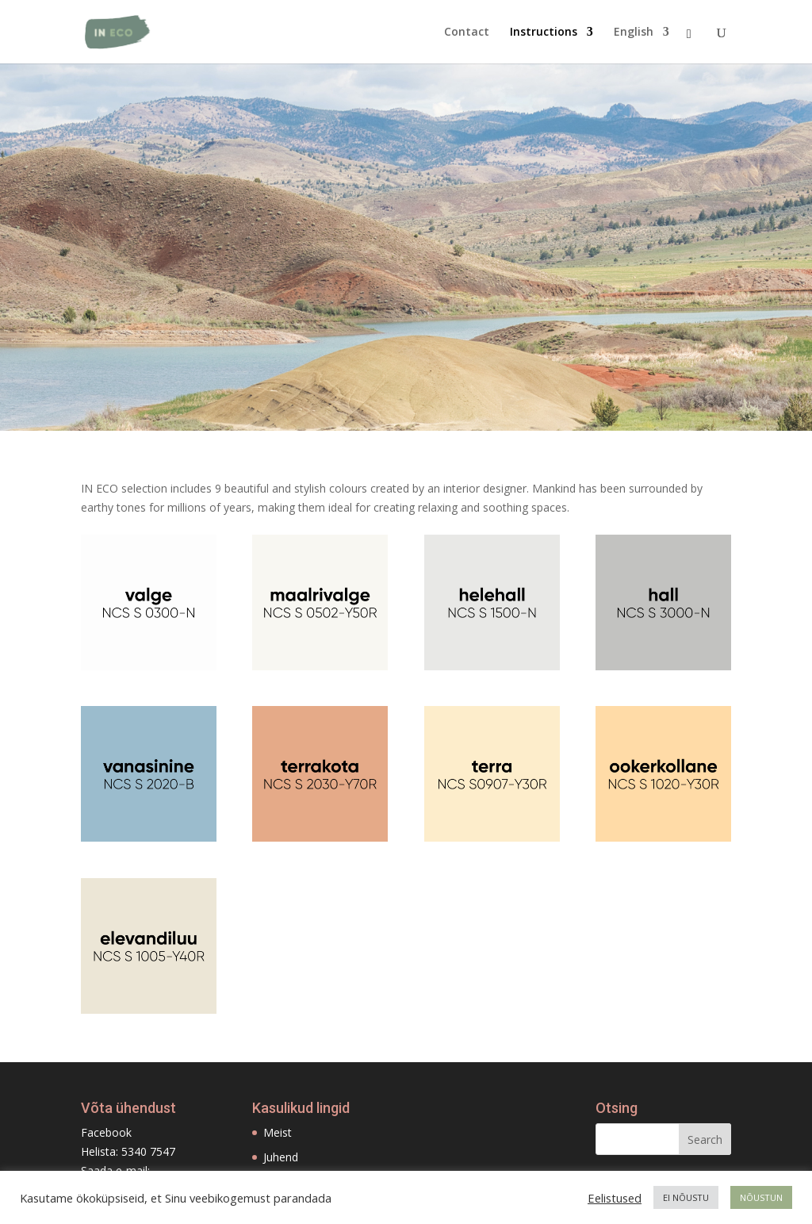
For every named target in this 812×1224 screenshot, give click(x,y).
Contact (466, 32)
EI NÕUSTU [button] (686, 1197)
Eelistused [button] (615, 1198)
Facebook (106, 1132)
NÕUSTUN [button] (761, 1197)
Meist (277, 1132)
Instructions (543, 32)
